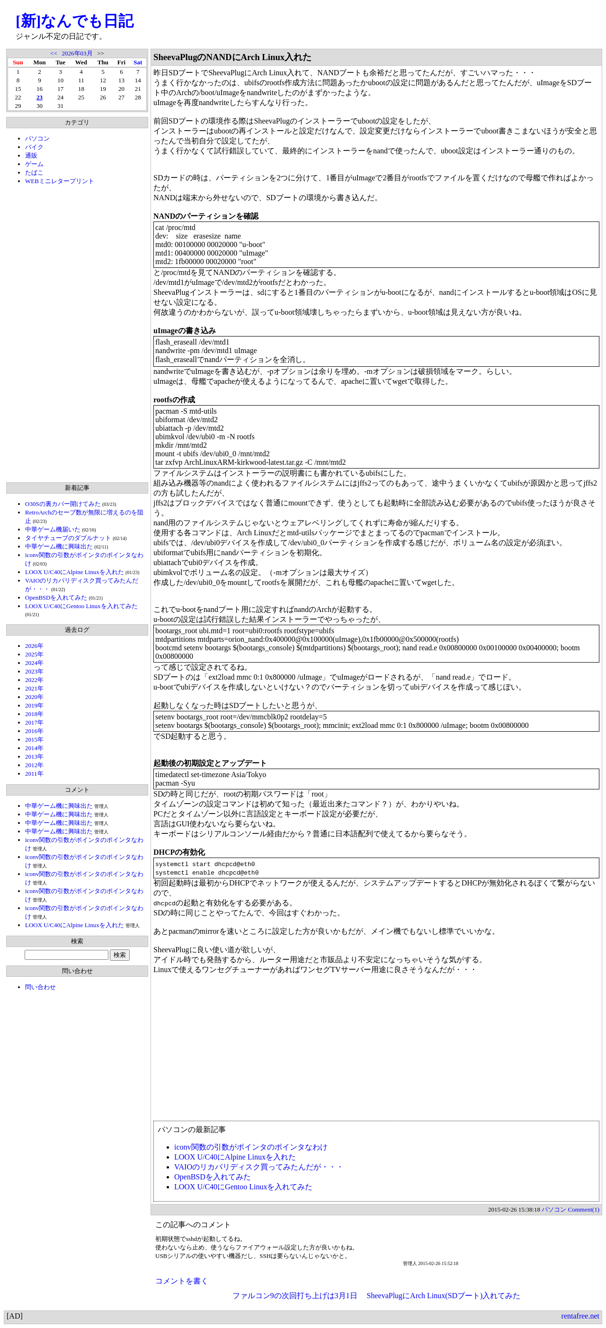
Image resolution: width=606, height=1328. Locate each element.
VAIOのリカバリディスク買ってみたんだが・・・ (259, 1167)
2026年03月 (77, 53)
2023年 (34, 671)
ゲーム (34, 164)
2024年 (34, 662)
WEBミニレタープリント (59, 181)
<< (53, 53)
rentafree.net (580, 1316)
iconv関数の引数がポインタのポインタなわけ (251, 1147)
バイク (34, 147)
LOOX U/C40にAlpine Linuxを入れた (74, 571)
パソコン (37, 138)
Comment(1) (583, 1209)
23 (39, 97)
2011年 (34, 773)
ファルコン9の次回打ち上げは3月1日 (294, 1296)
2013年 (34, 756)
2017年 (34, 722)
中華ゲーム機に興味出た (59, 546)
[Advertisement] (77, 334)
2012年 (34, 765)
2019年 (34, 705)
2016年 (34, 731)
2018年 (34, 713)
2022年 (34, 679)
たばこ (34, 172)
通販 (31, 155)
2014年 (34, 748)
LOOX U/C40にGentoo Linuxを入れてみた (81, 606)
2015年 (34, 739)
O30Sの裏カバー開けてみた (63, 503)
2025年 (34, 654)
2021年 (34, 688)
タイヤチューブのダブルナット (68, 537)
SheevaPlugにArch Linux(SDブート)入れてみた (444, 1296)
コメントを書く (181, 1281)
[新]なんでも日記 (75, 20)
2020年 (34, 696)
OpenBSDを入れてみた (56, 597)
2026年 (34, 645)
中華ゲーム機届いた (52, 529)
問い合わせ (40, 987)
